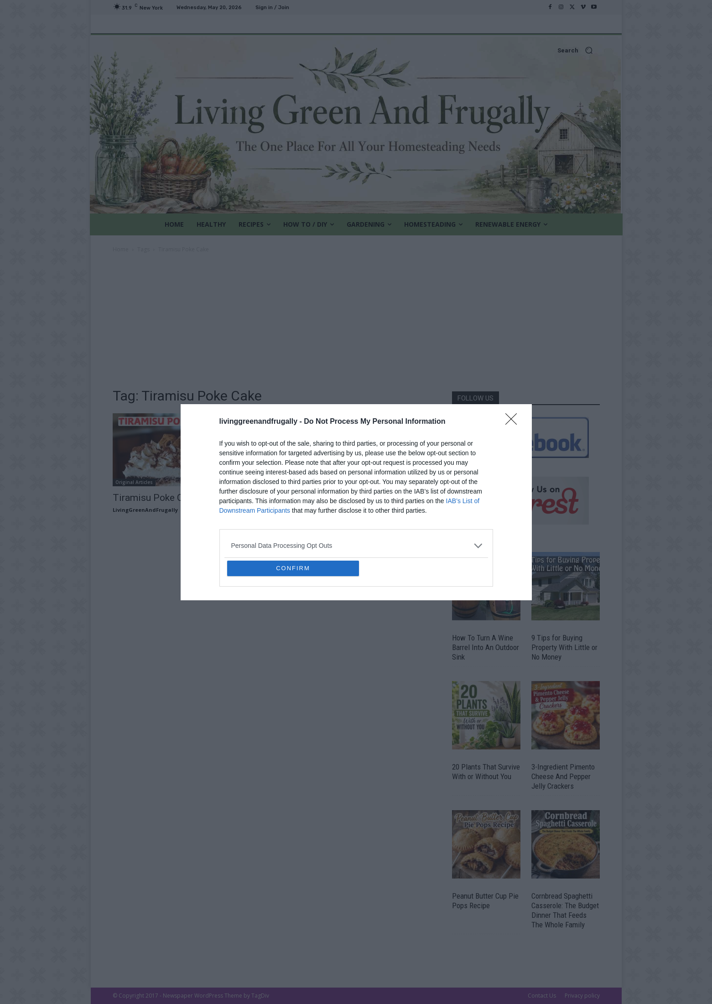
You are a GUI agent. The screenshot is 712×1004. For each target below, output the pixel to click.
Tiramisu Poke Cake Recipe (171, 497)
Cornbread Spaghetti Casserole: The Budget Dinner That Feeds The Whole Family (565, 910)
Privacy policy (582, 995)
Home (121, 249)
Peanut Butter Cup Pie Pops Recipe (485, 900)
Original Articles (134, 482)
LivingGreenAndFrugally (145, 509)
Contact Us (542, 995)
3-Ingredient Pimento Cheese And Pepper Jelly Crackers (563, 776)
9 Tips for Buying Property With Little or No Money (564, 647)
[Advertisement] (356, 323)
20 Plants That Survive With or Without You (486, 771)
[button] (356, 50)
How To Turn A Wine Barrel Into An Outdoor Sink (485, 647)
